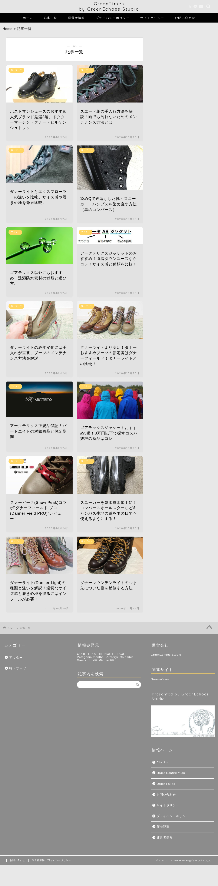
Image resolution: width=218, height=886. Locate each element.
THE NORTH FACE (111, 653)
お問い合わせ (185, 18)
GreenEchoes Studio (166, 654)
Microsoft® (107, 660)
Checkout (164, 762)
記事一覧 (50, 18)
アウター (16, 657)
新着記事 (163, 826)
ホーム (28, 18)
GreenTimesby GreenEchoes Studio (109, 6)
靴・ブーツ (17, 668)
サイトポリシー (152, 18)
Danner (82, 660)
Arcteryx (112, 657)
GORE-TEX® (86, 653)
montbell (99, 657)
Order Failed (166, 783)
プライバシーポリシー (113, 18)
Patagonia (84, 657)
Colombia (126, 657)
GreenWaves (160, 679)
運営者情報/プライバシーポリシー (51, 860)
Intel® (93, 660)
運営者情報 (76, 18)
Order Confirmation (171, 773)
